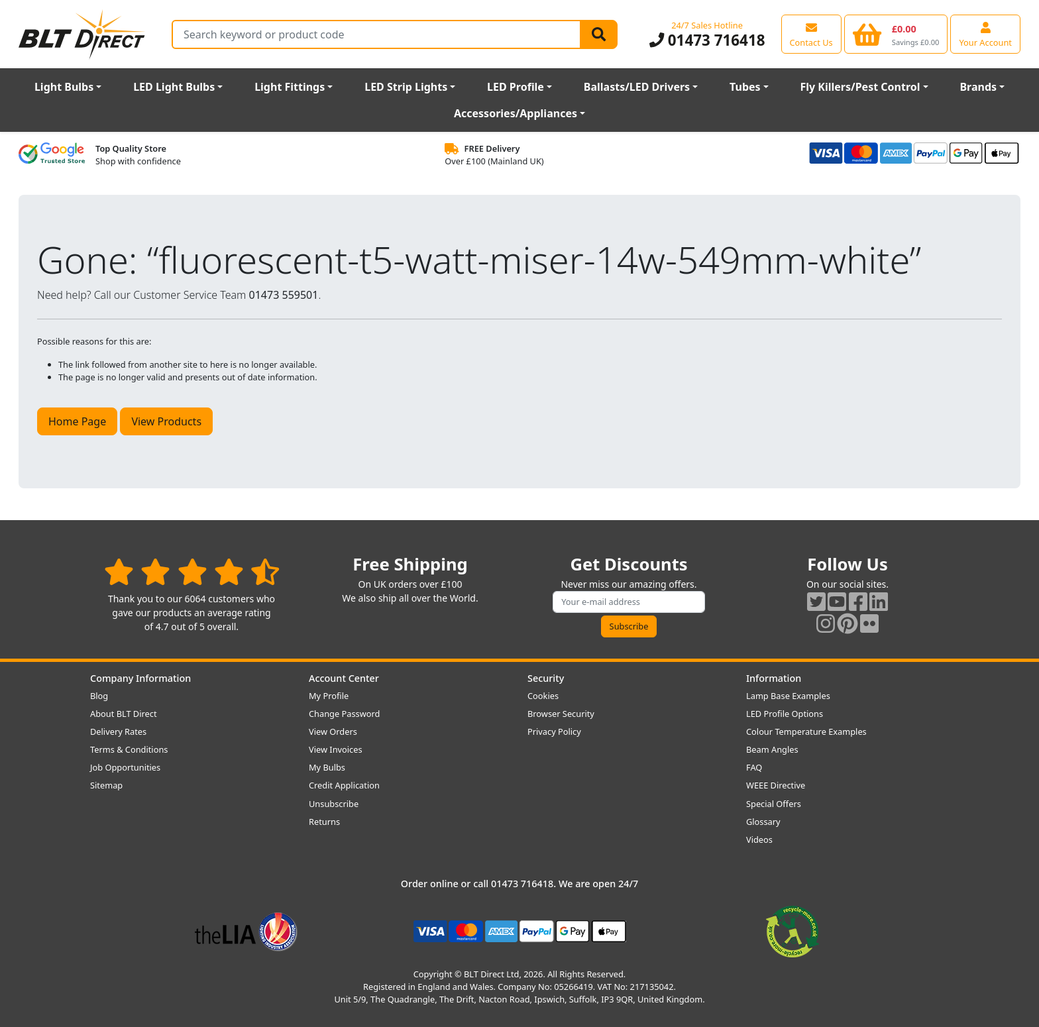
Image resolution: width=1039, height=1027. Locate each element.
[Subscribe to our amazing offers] (629, 602)
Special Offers (773, 804)
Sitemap (106, 785)
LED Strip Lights (405, 87)
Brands (978, 87)
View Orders (333, 731)
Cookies (543, 696)
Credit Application (344, 785)
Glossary (763, 822)
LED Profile (515, 87)
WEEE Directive (775, 785)
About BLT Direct (123, 714)
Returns (324, 822)
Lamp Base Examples (788, 696)
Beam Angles (772, 749)
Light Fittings (289, 87)
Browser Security (560, 714)
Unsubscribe (333, 804)
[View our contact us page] (811, 34)
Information (773, 678)
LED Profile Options (784, 714)
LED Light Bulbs (174, 87)
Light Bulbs (63, 87)
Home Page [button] (77, 421)
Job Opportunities (125, 767)
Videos (759, 839)
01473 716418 (707, 40)
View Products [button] (166, 421)
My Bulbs (327, 767)
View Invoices (335, 749)
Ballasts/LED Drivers (637, 87)
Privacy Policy (554, 731)
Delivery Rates (118, 731)
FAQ (754, 767)
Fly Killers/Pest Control (860, 87)
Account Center (344, 678)
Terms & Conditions (129, 749)
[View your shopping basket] (896, 34)
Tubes (745, 87)
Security (545, 678)
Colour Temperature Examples (806, 731)
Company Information (140, 678)
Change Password (344, 714)
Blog (99, 696)
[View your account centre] (985, 34)
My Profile (329, 696)
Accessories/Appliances (515, 113)
